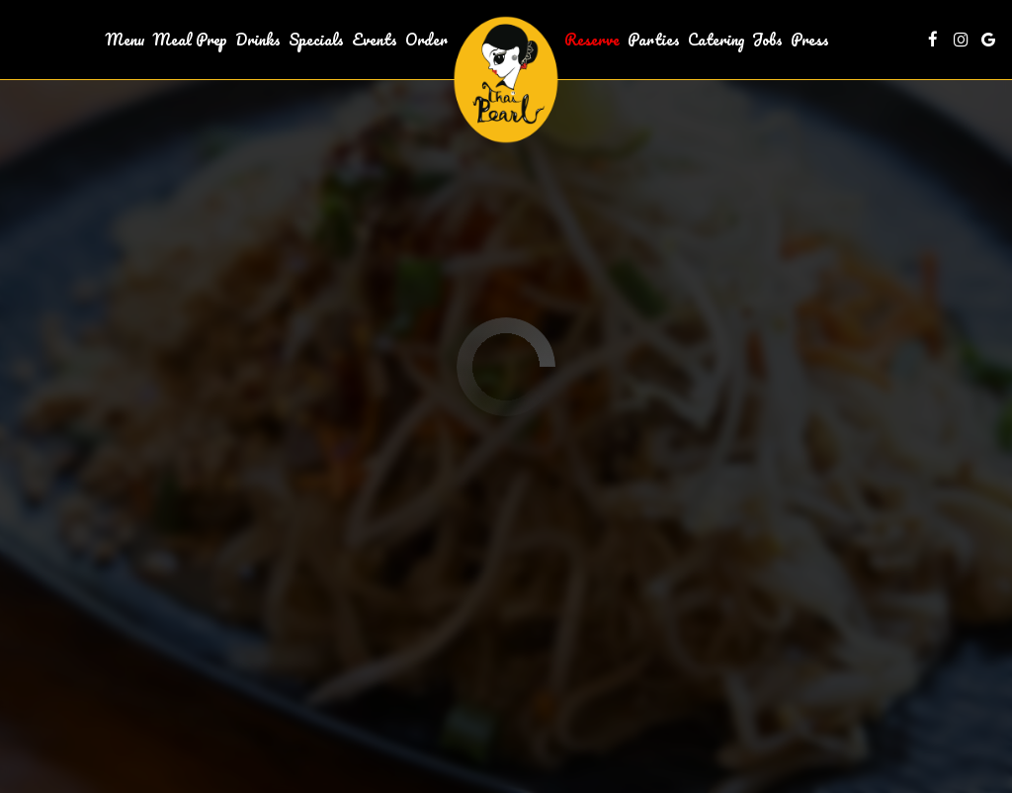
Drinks (258, 39)
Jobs (767, 39)
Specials (316, 39)
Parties (654, 39)
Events (374, 39)
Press (810, 39)
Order (426, 39)
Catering (716, 39)
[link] (506, 79)
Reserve (592, 39)
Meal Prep (190, 39)
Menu (125, 39)
